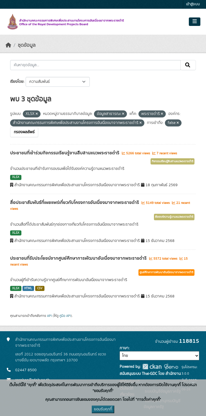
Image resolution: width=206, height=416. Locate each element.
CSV (39, 288)
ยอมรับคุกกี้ (103, 409)
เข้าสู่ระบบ (193, 4)
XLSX (15, 177)
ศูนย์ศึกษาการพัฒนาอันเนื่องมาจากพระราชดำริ (166, 272)
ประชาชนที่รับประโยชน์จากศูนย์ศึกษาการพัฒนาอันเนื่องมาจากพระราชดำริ (79, 258)
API (49, 315)
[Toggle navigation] (194, 21)
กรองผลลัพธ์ (24, 132)
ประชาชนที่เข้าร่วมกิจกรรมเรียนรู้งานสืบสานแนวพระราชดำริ (65, 153)
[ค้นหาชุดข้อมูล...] (95, 65)
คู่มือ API (65, 315)
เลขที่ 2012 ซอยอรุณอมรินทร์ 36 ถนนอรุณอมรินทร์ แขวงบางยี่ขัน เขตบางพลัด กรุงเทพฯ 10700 (60, 357)
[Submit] (188, 65)
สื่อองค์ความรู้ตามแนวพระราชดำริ (174, 217)
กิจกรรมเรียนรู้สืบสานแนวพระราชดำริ (172, 161)
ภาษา (124, 348)
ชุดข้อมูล (26, 45)
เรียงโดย (16, 81)
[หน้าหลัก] (8, 45)
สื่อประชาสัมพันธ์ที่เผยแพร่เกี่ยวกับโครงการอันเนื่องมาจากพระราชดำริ (75, 202)
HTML (28, 288)
